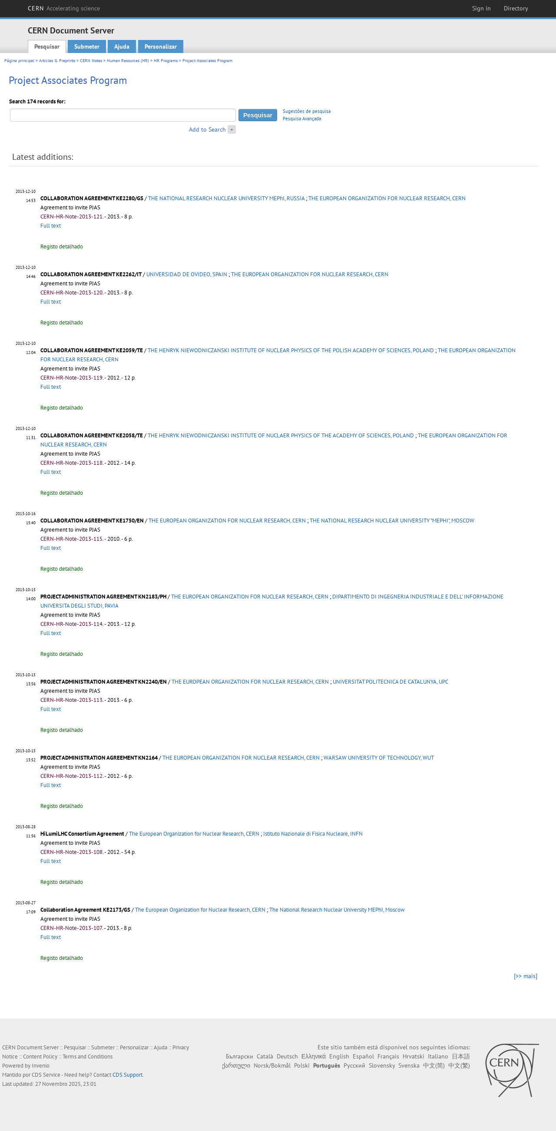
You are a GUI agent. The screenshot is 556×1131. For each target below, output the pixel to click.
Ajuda (121, 46)
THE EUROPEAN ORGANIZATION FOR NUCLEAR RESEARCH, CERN (387, 198)
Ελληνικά (313, 1056)
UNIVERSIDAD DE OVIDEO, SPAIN (186, 274)
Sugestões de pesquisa (307, 111)
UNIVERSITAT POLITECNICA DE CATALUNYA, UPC (390, 681)
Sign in (481, 8)
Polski (302, 1065)
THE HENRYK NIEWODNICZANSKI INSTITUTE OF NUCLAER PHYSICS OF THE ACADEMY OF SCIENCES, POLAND (281, 435)
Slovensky (382, 1065)
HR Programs (166, 60)
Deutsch (287, 1056)
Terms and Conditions (88, 1056)
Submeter (86, 46)
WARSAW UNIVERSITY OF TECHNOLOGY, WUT (379, 757)
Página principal (19, 60)
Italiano (438, 1056)
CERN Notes (91, 60)
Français (388, 1056)
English (339, 1056)
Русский (354, 1065)
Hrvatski (413, 1056)
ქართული (236, 1065)
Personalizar (161, 46)
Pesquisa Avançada (302, 119)
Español (363, 1056)
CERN (64, 8)
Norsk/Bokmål (272, 1065)
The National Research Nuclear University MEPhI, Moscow (337, 909)
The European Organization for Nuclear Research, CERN (194, 833)
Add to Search (207, 129)
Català (265, 1056)
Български (239, 1056)
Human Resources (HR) (128, 60)
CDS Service (46, 1074)
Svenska (409, 1065)
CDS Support (127, 1074)
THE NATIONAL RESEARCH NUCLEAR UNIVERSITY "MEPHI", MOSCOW (392, 520)
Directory (516, 8)
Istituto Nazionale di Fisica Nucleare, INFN (313, 833)
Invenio (41, 1065)
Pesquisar (47, 46)
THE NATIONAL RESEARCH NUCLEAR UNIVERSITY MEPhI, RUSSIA (226, 198)
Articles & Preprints (57, 60)
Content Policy (40, 1056)
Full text (50, 225)
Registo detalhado (61, 246)
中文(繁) (459, 1065)
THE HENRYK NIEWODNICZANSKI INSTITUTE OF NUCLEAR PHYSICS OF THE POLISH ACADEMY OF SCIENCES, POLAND (291, 350)
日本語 (461, 1056)
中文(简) (434, 1065)
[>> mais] (525, 976)
